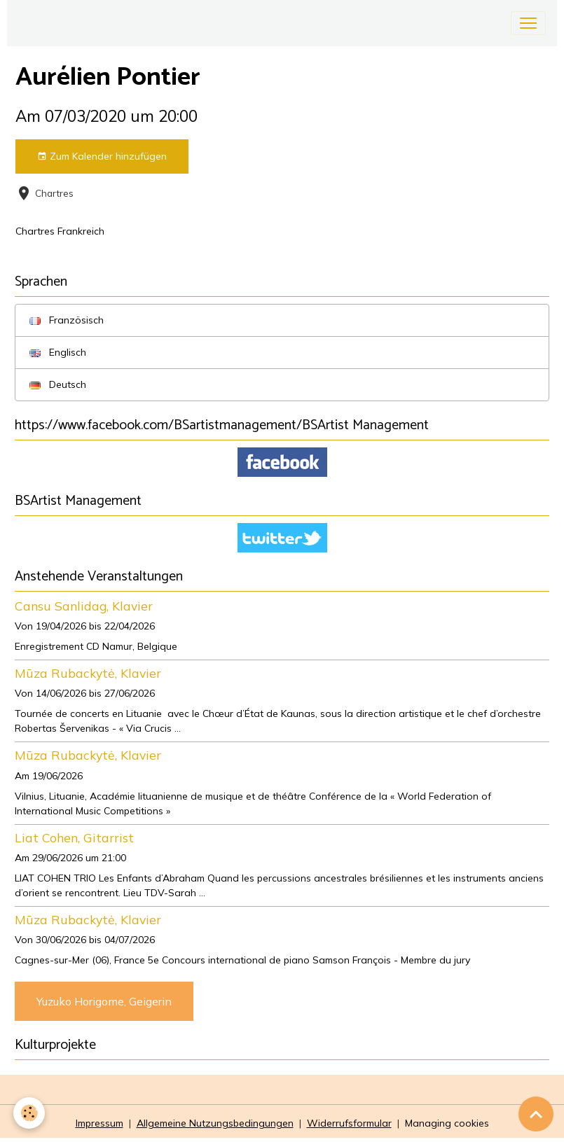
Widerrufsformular (349, 1123)
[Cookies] (30, 1113)
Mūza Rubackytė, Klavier (88, 673)
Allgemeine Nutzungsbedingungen (215, 1123)
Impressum (99, 1123)
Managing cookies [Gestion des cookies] (447, 1123)
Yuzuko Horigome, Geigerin (104, 1001)
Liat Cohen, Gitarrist (74, 837)
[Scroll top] (535, 1113)
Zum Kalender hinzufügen (102, 156)
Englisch (57, 352)
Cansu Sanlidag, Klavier (84, 605)
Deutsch (57, 384)
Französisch (66, 320)
